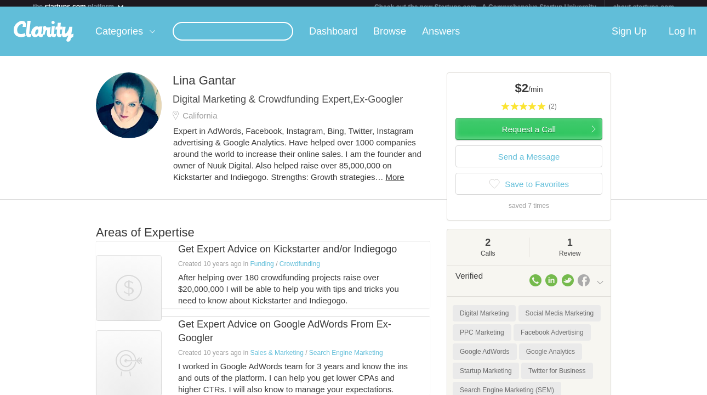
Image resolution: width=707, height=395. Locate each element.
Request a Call (529, 135)
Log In (682, 37)
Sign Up (629, 37)
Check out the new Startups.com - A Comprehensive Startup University (485, 7)
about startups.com (643, 7)
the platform (79, 6)
